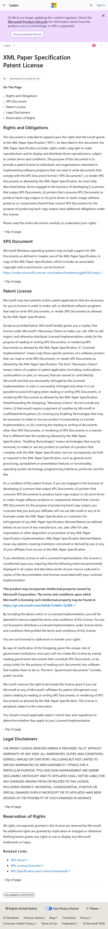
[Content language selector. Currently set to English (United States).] (21, 908)
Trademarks (68, 923)
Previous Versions (34, 918)
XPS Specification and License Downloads (39, 871)
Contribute (68, 918)
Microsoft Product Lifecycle (28, 22)
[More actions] (101, 46)
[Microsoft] (54, 5)
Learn (7, 45)
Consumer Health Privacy (18, 923)
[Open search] (91, 5)
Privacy (84, 918)
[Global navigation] (4, 5)
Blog (52, 918)
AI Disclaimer (11, 918)
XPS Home (18, 860)
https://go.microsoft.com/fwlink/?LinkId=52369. (38, 605)
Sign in (101, 5)
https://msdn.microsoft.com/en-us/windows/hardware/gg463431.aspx (51, 272)
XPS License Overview (26, 865)
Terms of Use (49, 923)
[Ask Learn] (94, 46)
